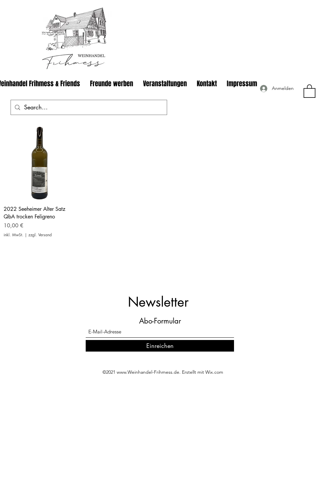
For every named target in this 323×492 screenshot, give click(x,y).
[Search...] (88, 107)
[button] (309, 91)
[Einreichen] (160, 346)
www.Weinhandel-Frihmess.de (148, 372)
